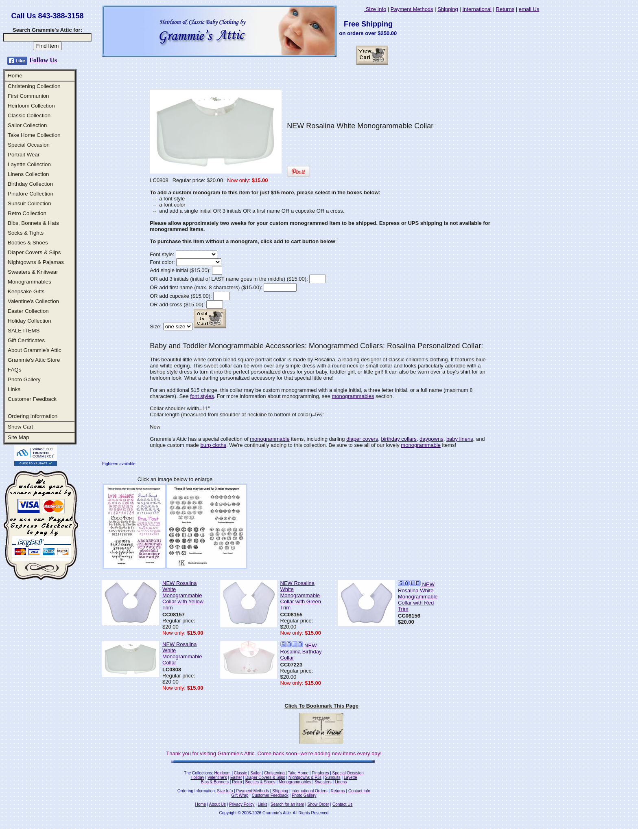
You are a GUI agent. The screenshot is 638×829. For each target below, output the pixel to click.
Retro (237, 782)
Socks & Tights (26, 233)
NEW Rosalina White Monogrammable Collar (182, 653)
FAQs (14, 370)
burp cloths (213, 445)
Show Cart (20, 427)
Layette (350, 777)
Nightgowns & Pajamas (36, 262)
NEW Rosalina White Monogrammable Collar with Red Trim (418, 596)
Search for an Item (287, 804)
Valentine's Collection (33, 301)
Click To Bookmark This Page (321, 706)
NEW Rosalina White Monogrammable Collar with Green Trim (300, 595)
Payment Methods (412, 9)
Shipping (447, 9)
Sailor (255, 773)
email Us (529, 9)
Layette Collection (29, 164)
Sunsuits (332, 777)
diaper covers (362, 439)
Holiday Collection (29, 321)
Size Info (375, 9)
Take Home (298, 773)
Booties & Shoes (28, 243)
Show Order (318, 804)
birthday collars (398, 439)
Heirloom (222, 773)
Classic (240, 773)
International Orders (309, 791)
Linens (341, 782)
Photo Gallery (24, 379)
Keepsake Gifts (26, 291)
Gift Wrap (240, 795)
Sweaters (323, 782)
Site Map (18, 437)
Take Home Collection (34, 135)
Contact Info (359, 791)
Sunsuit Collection (29, 203)
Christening (274, 773)
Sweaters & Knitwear (33, 272)
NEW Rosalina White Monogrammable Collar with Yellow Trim (182, 595)
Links (14, 389)
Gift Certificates (26, 340)
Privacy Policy (241, 804)
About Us (217, 804)
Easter (236, 777)
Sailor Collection (27, 125)
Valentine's (217, 777)
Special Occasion (29, 145)
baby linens (459, 439)
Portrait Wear (23, 155)
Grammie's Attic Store (34, 360)
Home (15, 76)
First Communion (28, 96)
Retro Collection (27, 213)
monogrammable (270, 439)
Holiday (197, 777)
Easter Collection (28, 311)
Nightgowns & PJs (304, 777)
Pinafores (320, 773)
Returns (505, 9)
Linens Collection (28, 174)
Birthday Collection (30, 184)
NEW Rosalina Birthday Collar (301, 651)
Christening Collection (34, 86)
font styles (202, 396)
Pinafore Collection (30, 194)
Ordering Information (32, 416)
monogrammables (353, 396)
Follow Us (43, 60)
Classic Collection (29, 115)
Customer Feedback (32, 399)
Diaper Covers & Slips (34, 252)
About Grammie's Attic (34, 350)
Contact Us (342, 804)
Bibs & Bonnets (215, 782)
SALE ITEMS (24, 331)
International (477, 9)
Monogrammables (29, 282)
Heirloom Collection (31, 106)
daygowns (432, 439)
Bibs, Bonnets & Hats (33, 223)
